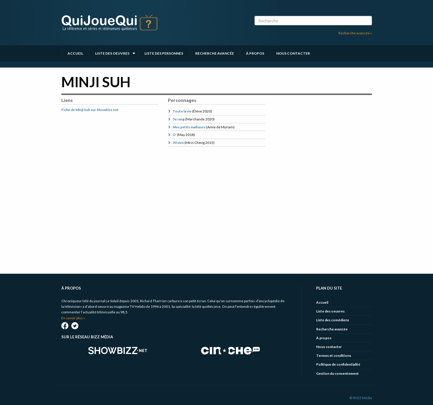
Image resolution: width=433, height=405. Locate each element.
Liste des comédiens (332, 320)
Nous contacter (293, 53)
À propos (255, 53)
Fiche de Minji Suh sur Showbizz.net (90, 109)
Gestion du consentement (337, 373)
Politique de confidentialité (338, 364)
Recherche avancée (214, 53)
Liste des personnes (163, 53)
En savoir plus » (73, 318)
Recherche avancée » (355, 33)
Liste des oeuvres (112, 53)
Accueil (75, 53)
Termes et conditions (333, 355)
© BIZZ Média (360, 398)
